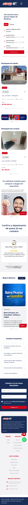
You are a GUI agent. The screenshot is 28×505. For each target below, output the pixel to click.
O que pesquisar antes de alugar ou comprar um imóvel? (14, 361)
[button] (6, 108)
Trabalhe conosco (14, 462)
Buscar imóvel (14, 52)
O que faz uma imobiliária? (14, 374)
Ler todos (22, 278)
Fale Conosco (14, 465)
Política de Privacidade (18, 401)
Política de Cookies (14, 473)
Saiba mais (5, 430)
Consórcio (18, 450)
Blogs (14, 467)
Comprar (8, 442)
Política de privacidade (14, 470)
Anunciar (18, 439)
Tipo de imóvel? (10, 40)
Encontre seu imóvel (17, 448)
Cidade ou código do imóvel (13, 29)
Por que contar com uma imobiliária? (14, 368)
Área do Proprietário (17, 442)
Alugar (8, 439)
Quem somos (14, 459)
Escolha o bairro (10, 35)
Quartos (8, 45)
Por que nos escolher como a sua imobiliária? (14, 347)
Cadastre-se (14, 407)
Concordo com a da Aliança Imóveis (15, 402)
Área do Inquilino (18, 445)
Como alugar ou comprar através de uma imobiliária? (14, 354)
